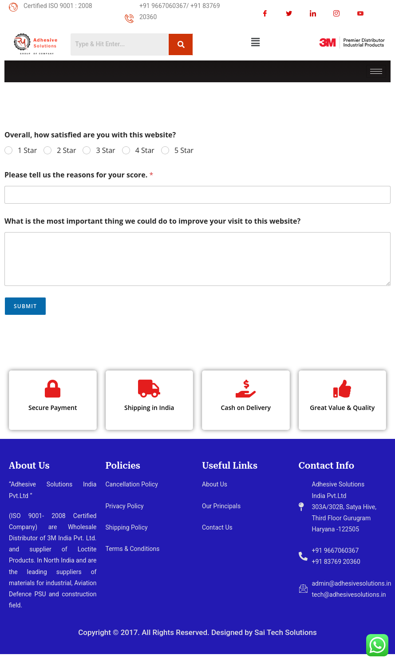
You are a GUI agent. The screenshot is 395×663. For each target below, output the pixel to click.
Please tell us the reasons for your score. (78, 175)
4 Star (144, 150)
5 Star (184, 150)
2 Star (66, 150)
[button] (255, 41)
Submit (25, 306)
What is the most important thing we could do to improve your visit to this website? (152, 221)
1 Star (27, 150)
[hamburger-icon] (376, 71)
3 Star (105, 150)
